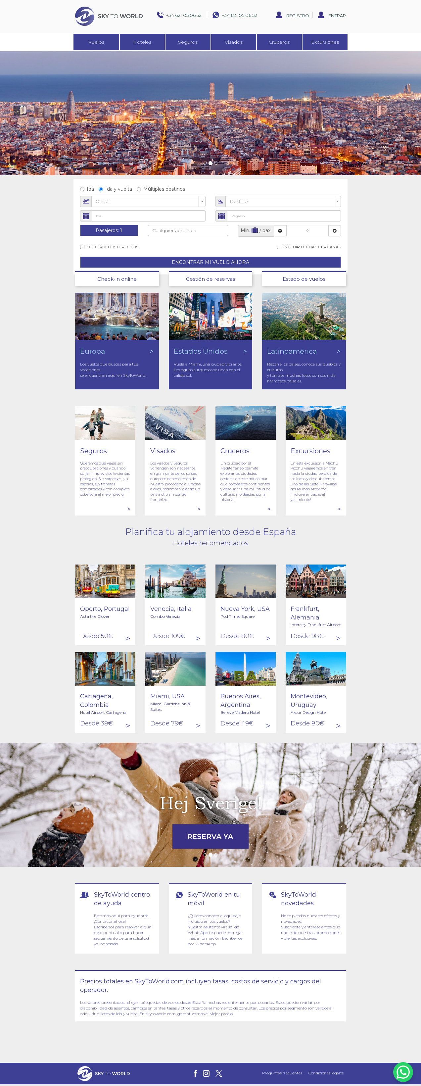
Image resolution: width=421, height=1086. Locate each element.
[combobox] (148, 201)
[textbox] (146, 201)
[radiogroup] (210, 188)
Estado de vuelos (304, 279)
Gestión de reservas (210, 279)
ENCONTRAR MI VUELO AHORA (210, 262)
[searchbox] (188, 230)
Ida (87, 189)
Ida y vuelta (115, 189)
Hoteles (142, 42)
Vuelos (96, 42)
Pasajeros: (109, 230)
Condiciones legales (326, 1073)
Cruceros (279, 42)
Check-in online (117, 279)
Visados (234, 42)
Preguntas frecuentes (282, 1073)
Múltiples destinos (161, 189)
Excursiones (325, 42)
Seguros (188, 42)
